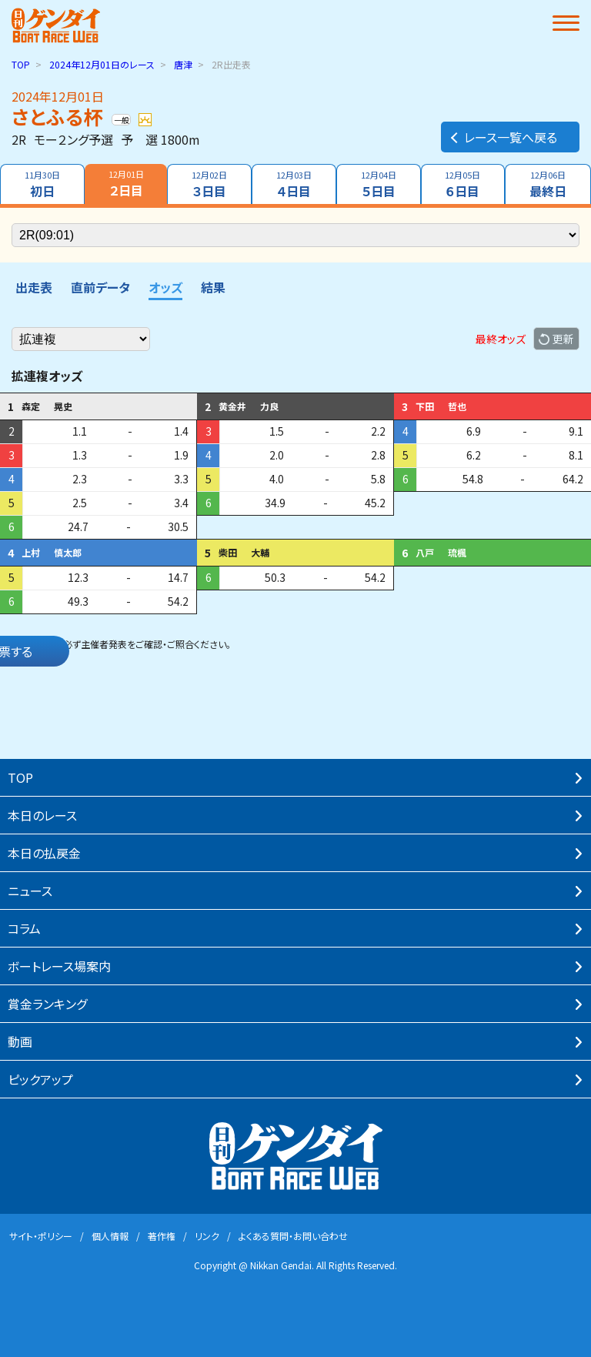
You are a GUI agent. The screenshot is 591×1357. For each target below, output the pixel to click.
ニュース (30, 890)
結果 (213, 287)
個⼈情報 (110, 1235)
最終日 (547, 184)
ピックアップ (40, 1079)
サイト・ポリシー (40, 1235)
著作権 (161, 1235)
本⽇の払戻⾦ (44, 853)
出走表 (33, 287)
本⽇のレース (42, 815)
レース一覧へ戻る (503, 137)
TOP (21, 64)
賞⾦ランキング (47, 1003)
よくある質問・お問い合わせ (293, 1235)
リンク (207, 1235)
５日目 (378, 184)
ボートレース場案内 (59, 966)
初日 (42, 184)
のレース (102, 64)
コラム (24, 928)
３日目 (209, 184)
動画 (20, 1041)
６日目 (463, 184)
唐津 (183, 64)
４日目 (294, 184)
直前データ (100, 287)
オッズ (165, 287)
